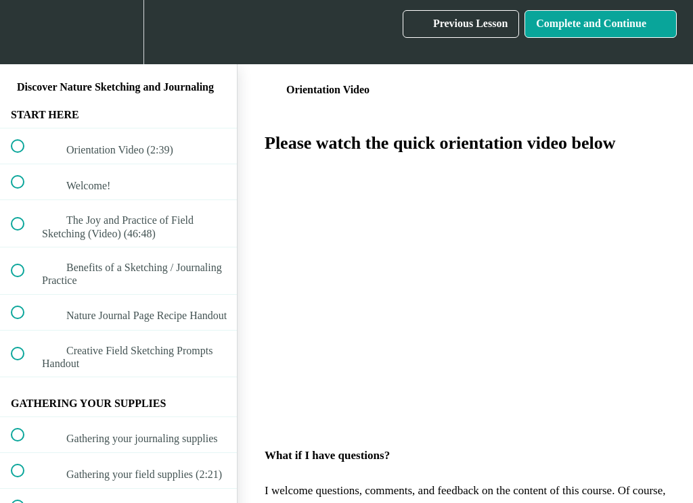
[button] (25, 32)
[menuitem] (118, 32)
